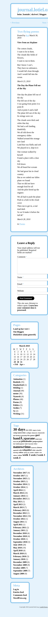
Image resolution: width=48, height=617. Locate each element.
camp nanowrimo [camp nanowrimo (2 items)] (19, 436)
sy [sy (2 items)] (28, 455)
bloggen (43, 14)
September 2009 (20, 574)
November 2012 (20, 519)
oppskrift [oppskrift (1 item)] (16, 453)
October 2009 (19, 571)
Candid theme (43, 610)
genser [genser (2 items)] (32, 438)
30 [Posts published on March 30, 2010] (18, 365)
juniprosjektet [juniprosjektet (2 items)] (38, 444)
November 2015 (20, 481)
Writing (16, 417)
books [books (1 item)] (39, 433)
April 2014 (17, 493)
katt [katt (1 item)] (14, 447)
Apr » (22, 367)
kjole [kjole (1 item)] (26, 447)
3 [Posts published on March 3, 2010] (21, 355)
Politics (16, 408)
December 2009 (20, 565)
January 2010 (19, 562)
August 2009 (18, 577)
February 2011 (19, 530)
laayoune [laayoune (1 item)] (31, 447)
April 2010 (17, 553)
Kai (27, 35)
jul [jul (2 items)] (19, 444)
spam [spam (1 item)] (25, 455)
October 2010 (19, 542)
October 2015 (19, 484)
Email (20, 287)
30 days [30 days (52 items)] (19, 432)
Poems (22, 224)
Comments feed (20, 598)
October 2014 (19, 490)
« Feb (15, 367)
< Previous (14, 23)
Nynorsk (17, 399)
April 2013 (17, 507)
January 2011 (19, 533)
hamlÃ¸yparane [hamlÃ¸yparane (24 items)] (24, 441)
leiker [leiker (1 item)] (35, 447)
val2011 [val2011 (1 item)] (36, 455)
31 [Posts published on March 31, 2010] (21, 365)
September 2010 (20, 545)
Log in (16, 592)
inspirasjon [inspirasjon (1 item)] (38, 442)
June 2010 (17, 548)
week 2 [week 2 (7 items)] (34, 458)
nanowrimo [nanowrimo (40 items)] (22, 450)
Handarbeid (18, 388)
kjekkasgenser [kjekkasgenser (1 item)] (20, 447)
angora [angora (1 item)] (35, 433)
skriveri (34, 14)
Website (20, 294)
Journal (16, 394)
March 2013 (18, 510)
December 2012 (20, 516)
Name (20, 280)
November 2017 (20, 476)
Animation (18, 382)
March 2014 (18, 496)
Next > (45, 23)
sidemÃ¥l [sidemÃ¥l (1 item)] (39, 453)
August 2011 (18, 525)
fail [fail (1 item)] (14, 438)
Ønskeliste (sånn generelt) (24, 338)
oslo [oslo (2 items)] (20, 453)
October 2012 (19, 522)
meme (15, 396)
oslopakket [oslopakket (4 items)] (27, 453)
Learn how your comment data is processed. (27, 310)
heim (19, 14)
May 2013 (17, 505)
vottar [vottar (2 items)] (20, 458)
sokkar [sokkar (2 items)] (20, 455)
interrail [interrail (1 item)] (15, 444)
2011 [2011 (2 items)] (30, 433)
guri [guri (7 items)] (37, 438)
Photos (16, 402)
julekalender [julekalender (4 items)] (26, 444)
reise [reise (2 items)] (34, 453)
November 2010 (20, 539)
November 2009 (20, 568)
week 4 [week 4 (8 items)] (16, 460)
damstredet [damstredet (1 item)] (41, 436)
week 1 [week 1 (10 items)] (26, 458)
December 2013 (20, 502)
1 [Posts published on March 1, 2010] (14, 355)
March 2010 (18, 556)
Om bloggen (18, 335)
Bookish (16, 385)
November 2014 (20, 487)
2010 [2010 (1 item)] (27, 433)
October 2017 (19, 479)
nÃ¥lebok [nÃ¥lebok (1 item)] (39, 450)
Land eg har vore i (21, 332)
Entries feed (18, 595)
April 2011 (17, 528)
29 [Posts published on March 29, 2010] (15, 365)
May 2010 (17, 551)
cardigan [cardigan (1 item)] (28, 436)
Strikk (16, 411)
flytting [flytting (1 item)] (18, 438)
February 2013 (19, 513)
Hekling (16, 391)
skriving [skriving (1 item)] (15, 455)
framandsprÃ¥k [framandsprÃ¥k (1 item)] (25, 438)
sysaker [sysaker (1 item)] (32, 455)
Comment (22, 257)
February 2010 (19, 559)
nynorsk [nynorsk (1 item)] (33, 450)
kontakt (26, 14)
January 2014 (19, 499)
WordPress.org (19, 601)
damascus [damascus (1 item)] (35, 436)
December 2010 (20, 536)
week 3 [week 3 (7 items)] (41, 458)
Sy (14, 414)
